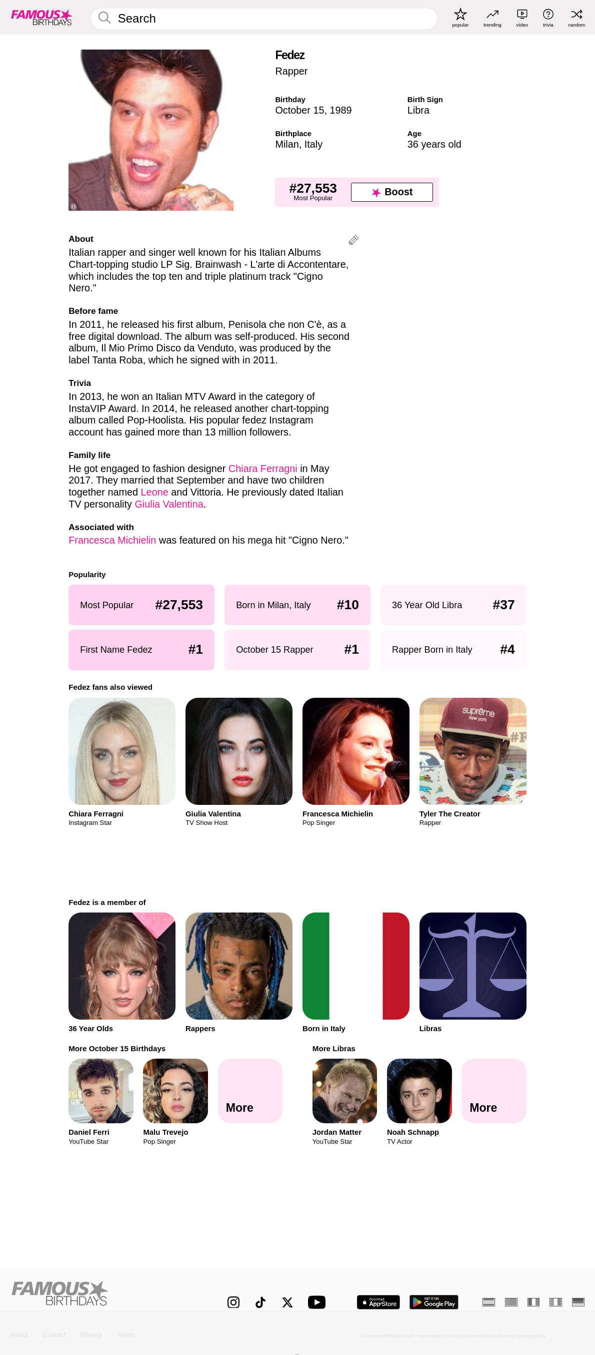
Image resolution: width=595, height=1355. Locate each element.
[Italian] (556, 1302)
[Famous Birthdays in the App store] (378, 1302)
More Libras (334, 1048)
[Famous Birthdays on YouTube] (319, 1302)
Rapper (291, 71)
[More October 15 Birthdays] (250, 1091)
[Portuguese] (511, 1302)
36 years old (435, 144)
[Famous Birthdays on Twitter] (288, 1302)
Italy (313, 144)
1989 (341, 110)
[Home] (102, 1295)
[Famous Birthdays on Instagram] (234, 1302)
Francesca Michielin (112, 540)
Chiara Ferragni (263, 468)
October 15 (299, 110)
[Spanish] (488, 1302)
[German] (578, 1302)
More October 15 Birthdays (117, 1048)
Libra (419, 110)
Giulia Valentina (168, 504)
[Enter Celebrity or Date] (264, 19)
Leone (154, 492)
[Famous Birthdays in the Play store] (434, 1302)
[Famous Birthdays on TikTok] (260, 1302)
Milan (286, 144)
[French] (534, 1302)
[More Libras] (494, 1091)
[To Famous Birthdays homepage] (42, 17)
